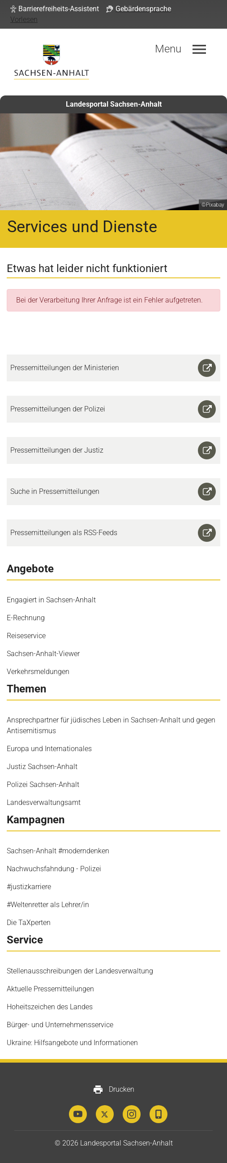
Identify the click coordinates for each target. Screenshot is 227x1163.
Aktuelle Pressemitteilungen (50, 989)
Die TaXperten (29, 922)
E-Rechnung (26, 618)
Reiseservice (26, 635)
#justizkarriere (29, 886)
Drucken (113, 1089)
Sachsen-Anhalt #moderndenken (58, 851)
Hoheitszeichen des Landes (50, 1007)
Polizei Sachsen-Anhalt (43, 784)
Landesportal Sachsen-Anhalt (114, 104)
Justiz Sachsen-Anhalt (42, 766)
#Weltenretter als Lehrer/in (48, 904)
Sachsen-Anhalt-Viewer (43, 653)
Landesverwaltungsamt (44, 802)
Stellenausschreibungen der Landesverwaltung (80, 971)
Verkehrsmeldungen (38, 671)
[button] (54, 9)
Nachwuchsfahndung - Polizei (54, 869)
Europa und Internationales (49, 748)
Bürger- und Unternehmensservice (60, 1024)
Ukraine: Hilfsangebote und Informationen (72, 1042)
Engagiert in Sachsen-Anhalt (51, 600)
